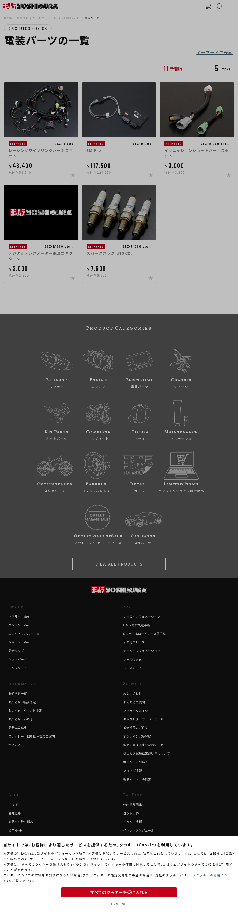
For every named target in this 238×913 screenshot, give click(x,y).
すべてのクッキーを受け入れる (119, 892)
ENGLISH (119, 904)
